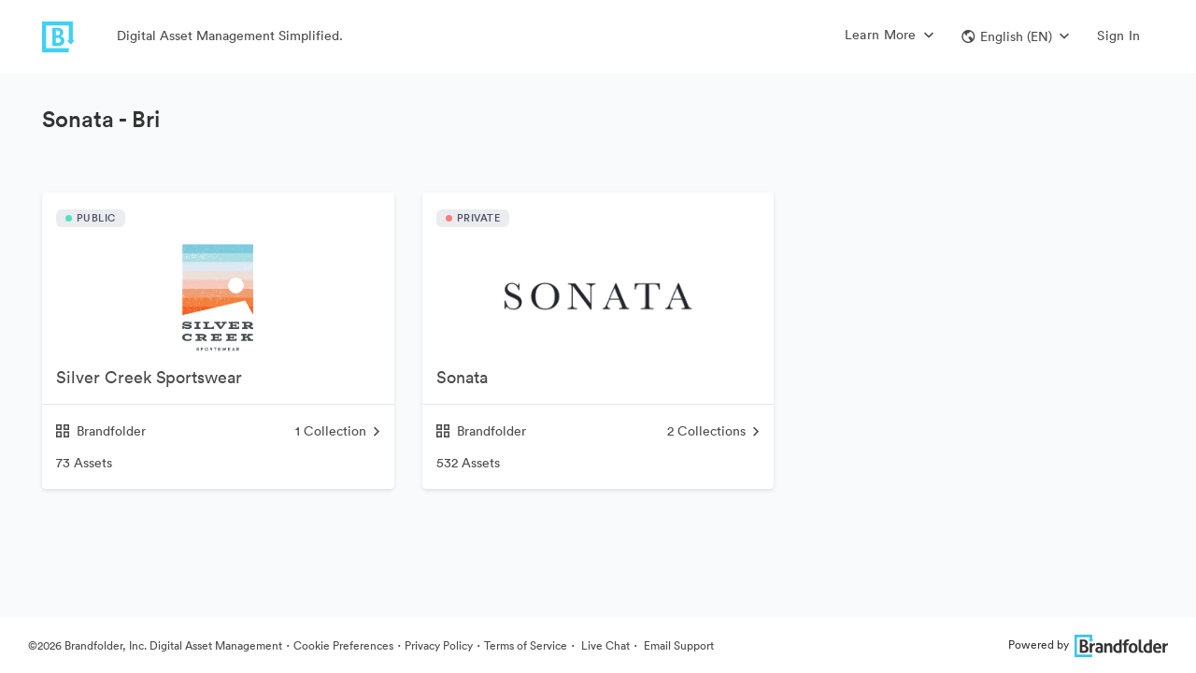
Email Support (677, 645)
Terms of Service (525, 645)
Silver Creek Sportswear (149, 377)
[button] (1015, 36)
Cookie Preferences (343, 645)
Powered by (1088, 644)
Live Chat (604, 645)
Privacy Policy (439, 645)
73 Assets (84, 462)
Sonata (462, 377)
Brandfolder (101, 430)
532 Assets (468, 462)
